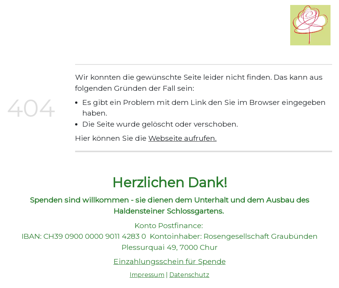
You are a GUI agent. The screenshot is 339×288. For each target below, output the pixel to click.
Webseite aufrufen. (182, 138)
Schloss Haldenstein (41, 34)
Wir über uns (60, 15)
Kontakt (94, 34)
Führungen (157, 15)
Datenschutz (189, 274)
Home (20, 15)
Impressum (147, 274)
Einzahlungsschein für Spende (170, 261)
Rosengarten (110, 15)
